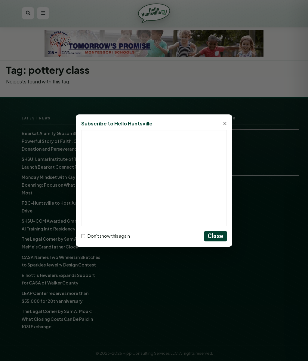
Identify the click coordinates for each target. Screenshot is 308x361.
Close (215, 236)
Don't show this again (105, 236)
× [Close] (225, 123)
